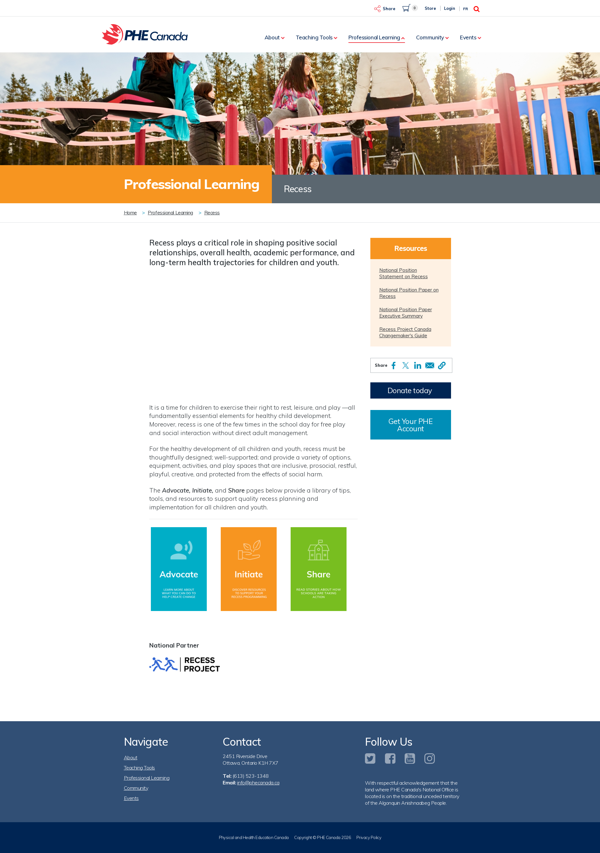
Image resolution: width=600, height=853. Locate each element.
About (272, 37)
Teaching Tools (314, 37)
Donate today (410, 390)
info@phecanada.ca (258, 782)
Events (468, 37)
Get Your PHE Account (410, 425)
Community (430, 37)
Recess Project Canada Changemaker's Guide (405, 332)
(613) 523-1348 (251, 776)
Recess (212, 213)
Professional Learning (374, 37)
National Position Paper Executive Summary (405, 312)
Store (430, 8)
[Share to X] (405, 365)
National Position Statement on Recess (403, 273)
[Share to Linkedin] (417, 365)
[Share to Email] (429, 365)
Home (130, 213)
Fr (465, 8)
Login (449, 8)
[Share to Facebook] (393, 365)
